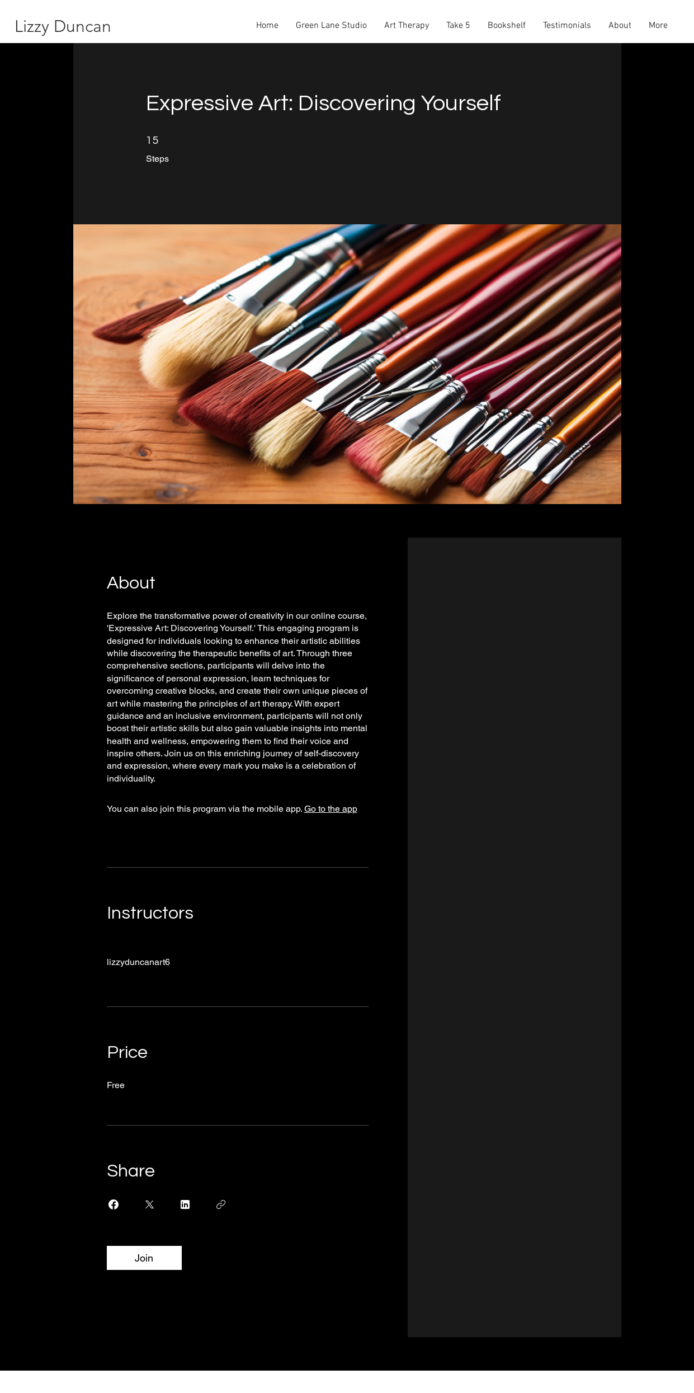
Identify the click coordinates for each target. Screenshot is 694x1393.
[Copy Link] (221, 1204)
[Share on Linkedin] (185, 1204)
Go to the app (330, 808)
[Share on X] (149, 1204)
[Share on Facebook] (113, 1204)
